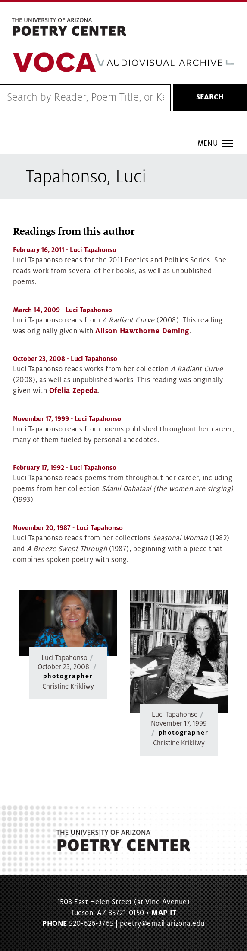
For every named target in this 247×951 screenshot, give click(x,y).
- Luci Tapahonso (64, 249)
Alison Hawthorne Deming (142, 331)
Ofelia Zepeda (73, 391)
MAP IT (163, 913)
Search (210, 97)
